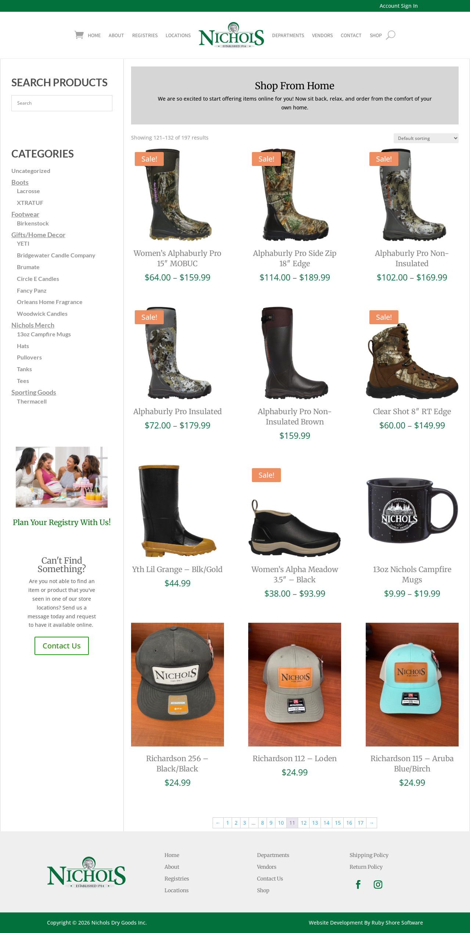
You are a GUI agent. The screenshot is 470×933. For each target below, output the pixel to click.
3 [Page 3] (244, 822)
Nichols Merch (32, 325)
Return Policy (366, 867)
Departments (288, 35)
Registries (145, 35)
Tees (23, 380)
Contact (351, 35)
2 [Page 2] (236, 822)
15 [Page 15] (338, 822)
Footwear (25, 214)
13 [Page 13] (315, 822)
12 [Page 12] (304, 822)
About (116, 35)
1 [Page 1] (227, 822)
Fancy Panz (32, 290)
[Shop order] (426, 138)
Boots (20, 182)
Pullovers (29, 357)
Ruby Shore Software (397, 922)
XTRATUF (30, 202)
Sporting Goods (33, 392)
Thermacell (32, 401)
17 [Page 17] (361, 822)
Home (94, 35)
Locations (178, 35)
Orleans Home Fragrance (50, 301)
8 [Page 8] (262, 822)
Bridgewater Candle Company (56, 255)
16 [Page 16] (349, 822)
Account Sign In (399, 5)
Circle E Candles (38, 278)
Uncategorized (30, 170)
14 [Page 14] (326, 822)
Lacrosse (28, 190)
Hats (23, 345)
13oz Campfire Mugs (44, 333)
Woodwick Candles (42, 313)
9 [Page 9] (271, 822)
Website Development (336, 922)
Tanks (24, 368)
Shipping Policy (369, 855)
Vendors (322, 35)
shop (376, 35)
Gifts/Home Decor (38, 235)
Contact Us (62, 646)
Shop (263, 890)
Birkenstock (33, 223)
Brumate (28, 266)
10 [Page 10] (281, 822)
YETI (23, 243)
